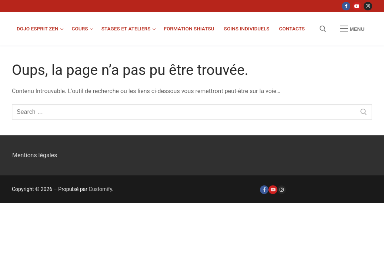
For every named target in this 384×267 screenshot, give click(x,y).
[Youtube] (357, 6)
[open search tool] (323, 29)
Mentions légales (34, 155)
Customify (100, 189)
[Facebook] (346, 6)
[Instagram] (368, 6)
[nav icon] (352, 29)
